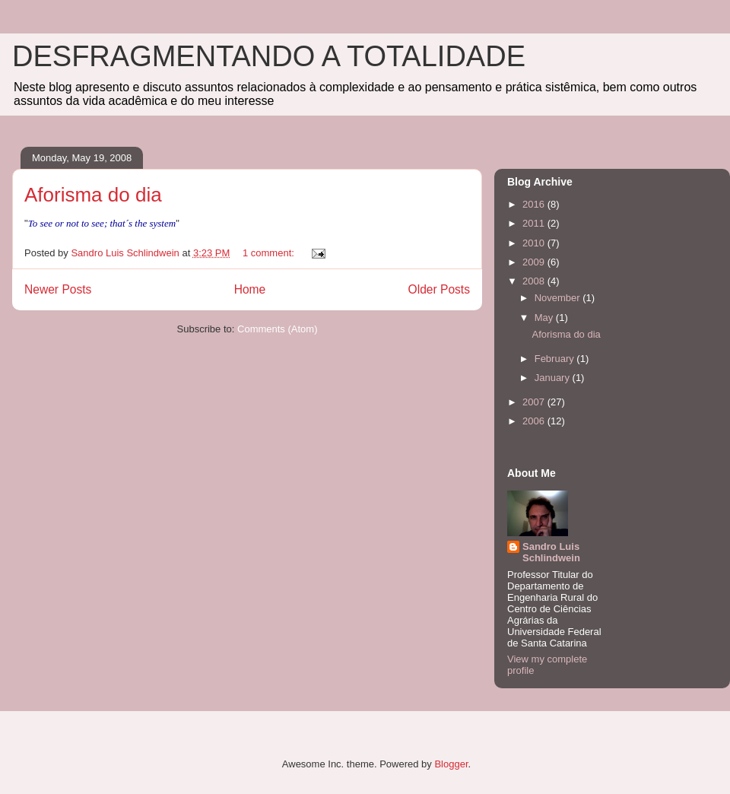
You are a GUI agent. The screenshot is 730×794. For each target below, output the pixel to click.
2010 (535, 243)
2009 (535, 262)
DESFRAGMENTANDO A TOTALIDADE (268, 56)
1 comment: (270, 253)
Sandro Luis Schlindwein (551, 552)
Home (250, 289)
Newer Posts (57, 289)
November (559, 297)
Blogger (451, 764)
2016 (535, 204)
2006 (535, 421)
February (556, 358)
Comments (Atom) (277, 329)
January (554, 377)
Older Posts (439, 289)
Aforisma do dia (93, 194)
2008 (535, 281)
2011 (535, 223)
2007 (535, 402)
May (545, 317)
